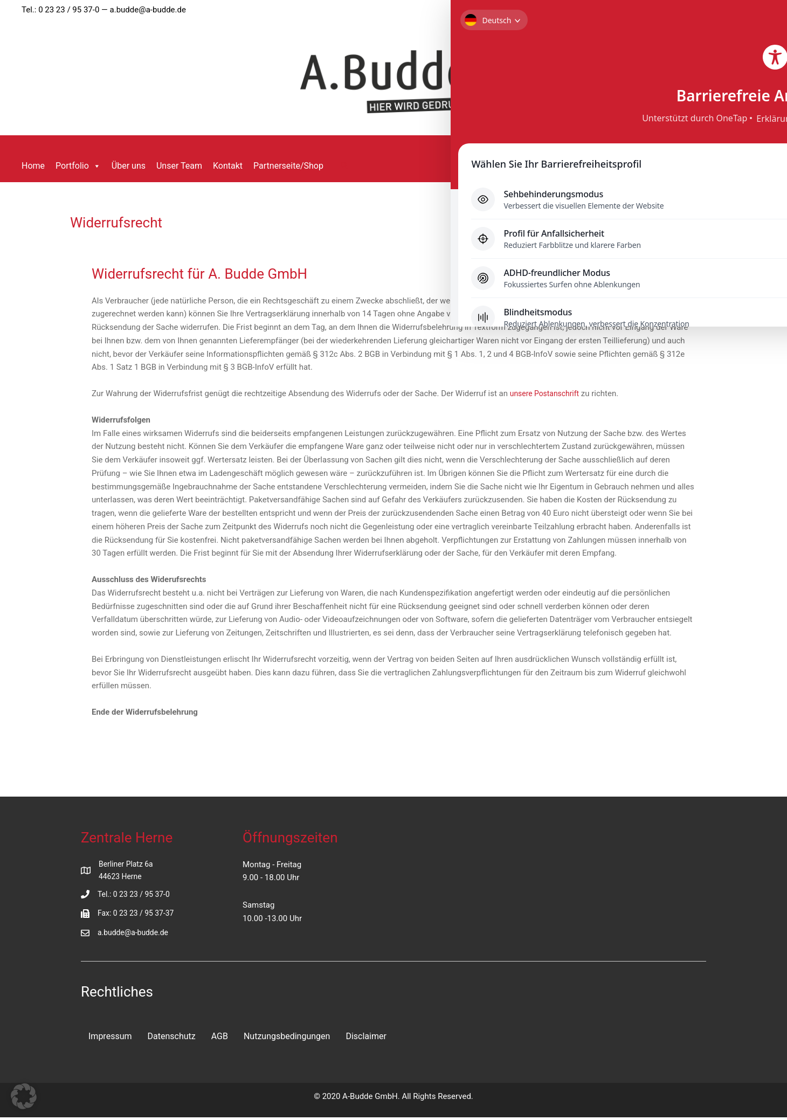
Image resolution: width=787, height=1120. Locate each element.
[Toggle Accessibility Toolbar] (759, 27)
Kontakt (228, 166)
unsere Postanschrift (547, 393)
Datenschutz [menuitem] (172, 1038)
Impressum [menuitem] (110, 1038)
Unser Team (179, 166)
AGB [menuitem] (219, 1038)
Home (33, 166)
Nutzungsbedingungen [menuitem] (287, 1038)
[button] (344, 166)
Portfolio (78, 166)
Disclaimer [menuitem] (366, 1038)
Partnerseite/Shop (288, 166)
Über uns (129, 166)
